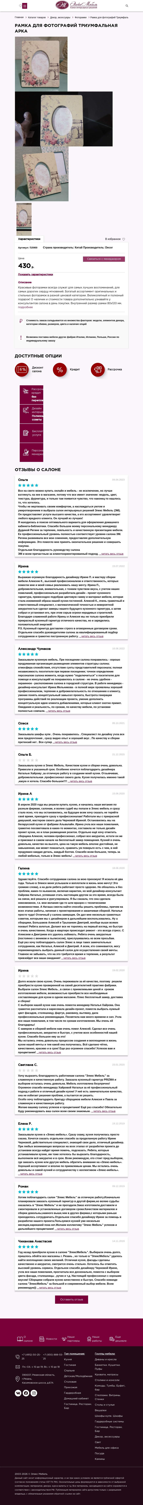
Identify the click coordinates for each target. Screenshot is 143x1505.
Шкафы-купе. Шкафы (109, 1416)
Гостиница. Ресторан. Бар (78, 1406)
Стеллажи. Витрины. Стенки (108, 1397)
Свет (98, 1442)
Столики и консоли (107, 1380)
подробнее (25, 307)
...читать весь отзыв (111, 553)
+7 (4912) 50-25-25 (31, 1357)
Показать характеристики (35, 274)
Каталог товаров (37, 17)
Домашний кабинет (76, 1399)
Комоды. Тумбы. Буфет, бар (110, 1388)
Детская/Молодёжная (78, 1376)
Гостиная (70, 1365)
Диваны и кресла (106, 1359)
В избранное (115, 238)
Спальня (69, 1371)
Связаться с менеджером (104, 259)
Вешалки (100, 1410)
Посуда (99, 1453)
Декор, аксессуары (60, 17)
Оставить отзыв (71, 1299)
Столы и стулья (105, 1405)
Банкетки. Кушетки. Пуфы (107, 1367)
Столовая (70, 1382)
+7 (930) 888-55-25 (53, 1357)
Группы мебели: (105, 1354)
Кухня (68, 1359)
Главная (19, 17)
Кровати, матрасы (106, 1375)
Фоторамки (80, 17)
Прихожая (70, 1387)
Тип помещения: (74, 1354)
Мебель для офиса (107, 1448)
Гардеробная (72, 1393)
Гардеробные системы (109, 1422)
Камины (100, 1459)
